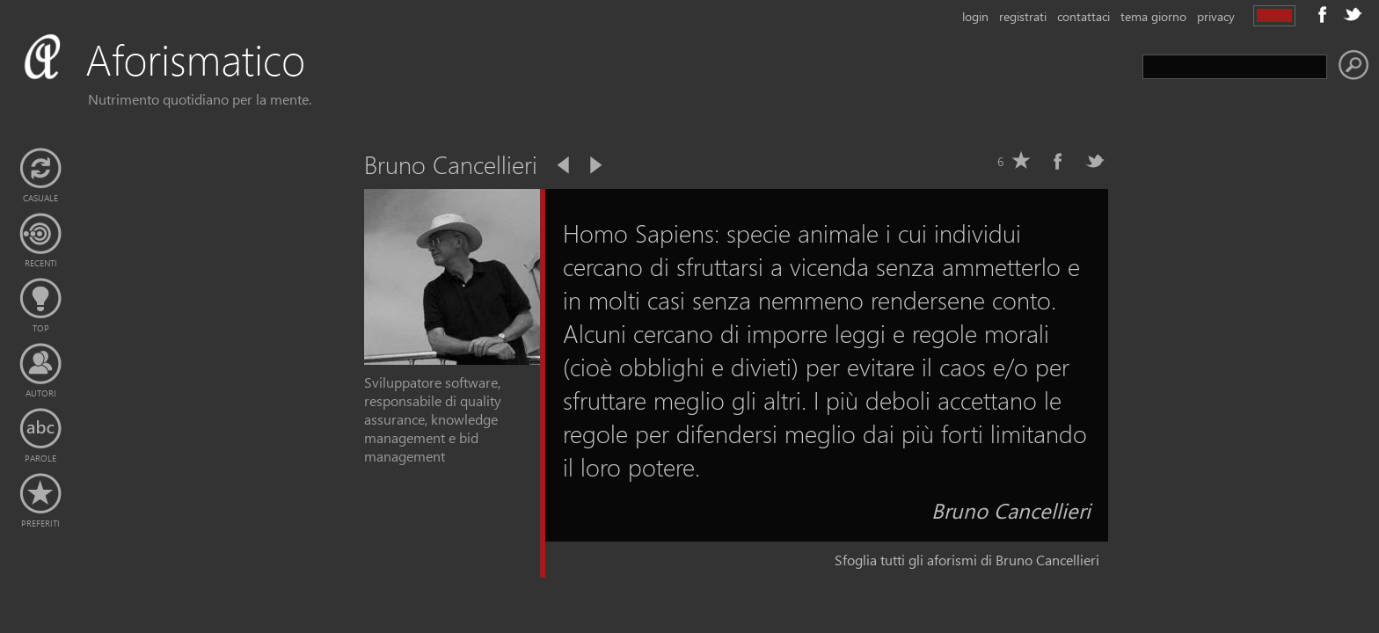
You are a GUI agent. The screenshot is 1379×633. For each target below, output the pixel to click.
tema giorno (1153, 16)
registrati (1023, 16)
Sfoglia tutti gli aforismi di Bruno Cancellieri (967, 559)
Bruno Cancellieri (1011, 510)
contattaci (1083, 16)
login (975, 16)
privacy (1216, 16)
